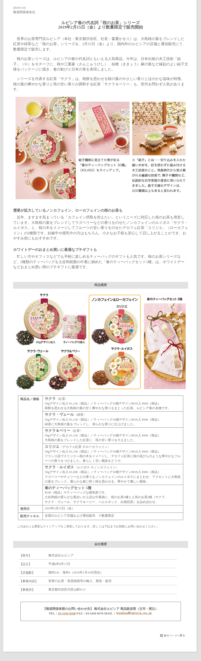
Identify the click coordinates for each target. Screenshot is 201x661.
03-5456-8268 (67, 613)
